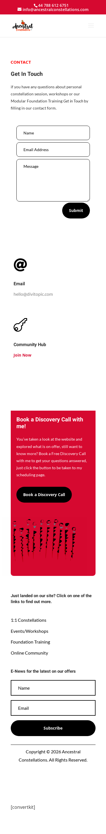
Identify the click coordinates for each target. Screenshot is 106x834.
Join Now (22, 355)
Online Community (29, 652)
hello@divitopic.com (33, 294)
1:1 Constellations (28, 620)
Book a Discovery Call (44, 494)
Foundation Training (30, 641)
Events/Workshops (29, 631)
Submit (76, 210)
